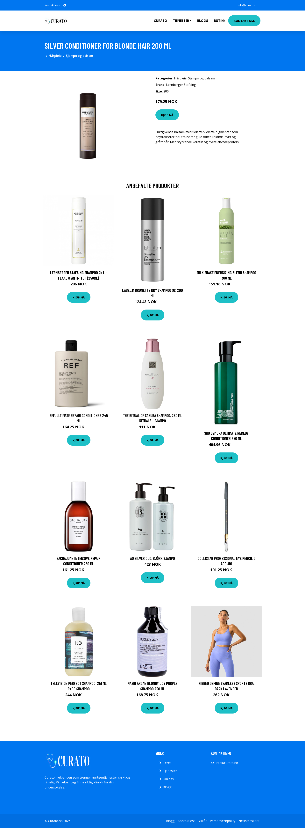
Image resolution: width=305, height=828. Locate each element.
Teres (167, 763)
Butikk (219, 20)
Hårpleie (55, 56)
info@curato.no (247, 5)
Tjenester (170, 771)
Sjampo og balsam (79, 56)
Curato (160, 20)
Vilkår (202, 821)
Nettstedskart (248, 821)
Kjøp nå (167, 115)
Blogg (202, 20)
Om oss (168, 779)
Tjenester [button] (181, 20)
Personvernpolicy (222, 821)
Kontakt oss (244, 21)
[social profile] (65, 5)
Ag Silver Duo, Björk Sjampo (152, 558)
